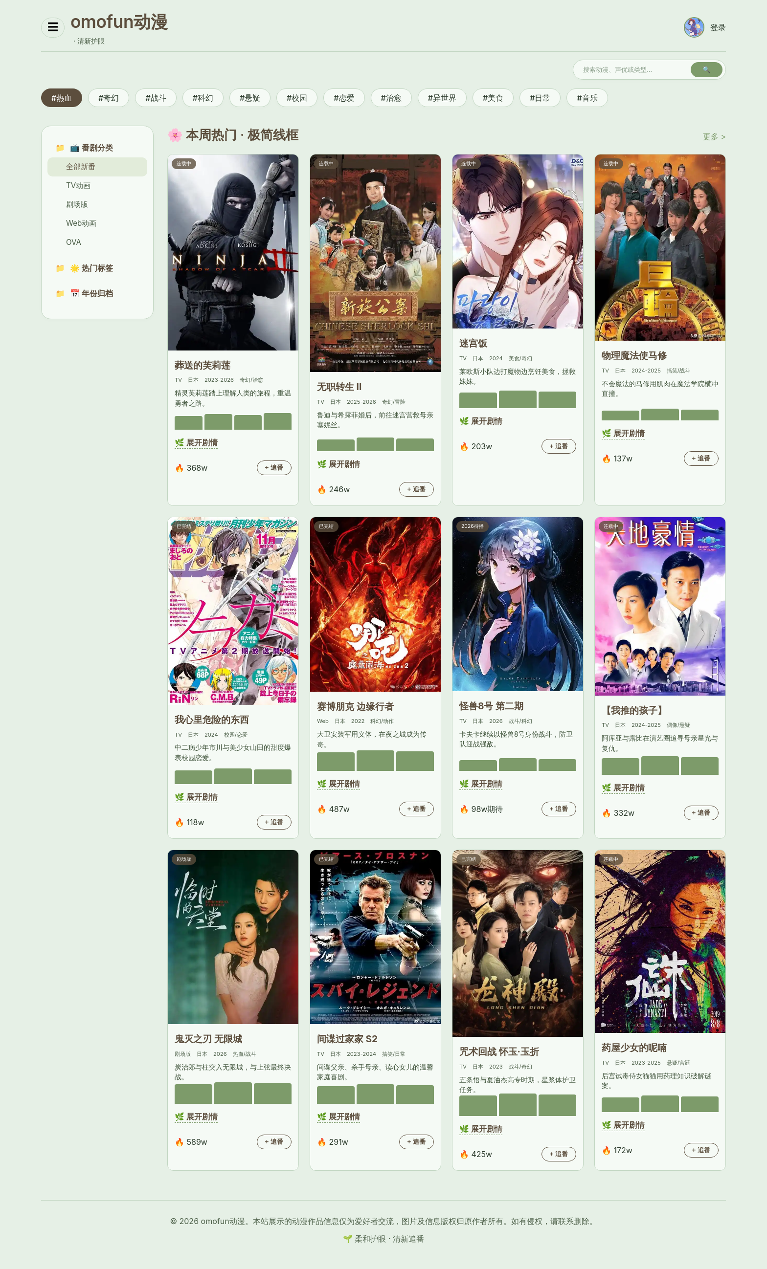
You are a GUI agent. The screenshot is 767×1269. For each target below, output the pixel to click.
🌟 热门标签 (91, 268)
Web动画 (81, 223)
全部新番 (80, 166)
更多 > (714, 136)
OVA (73, 242)
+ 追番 (274, 467)
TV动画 (78, 185)
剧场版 (77, 204)
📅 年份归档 (91, 293)
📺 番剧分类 (91, 148)
